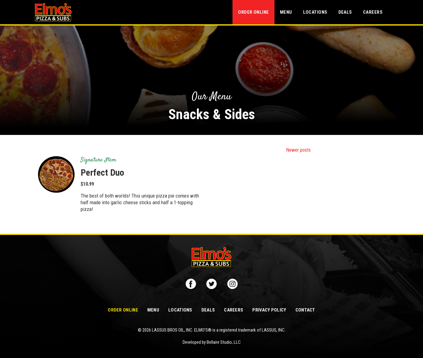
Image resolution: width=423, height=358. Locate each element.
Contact (305, 310)
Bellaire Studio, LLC (224, 342)
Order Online (253, 12)
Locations (315, 12)
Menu (286, 12)
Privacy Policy (269, 310)
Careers (373, 12)
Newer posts (298, 150)
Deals (345, 12)
